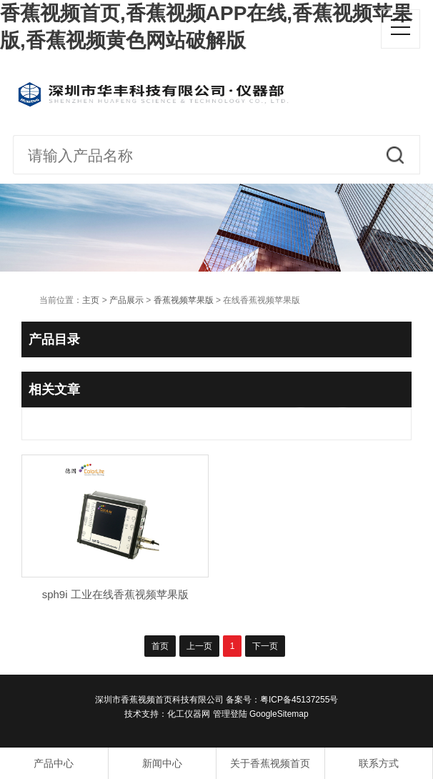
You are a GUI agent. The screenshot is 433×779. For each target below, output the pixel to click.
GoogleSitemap (279, 714)
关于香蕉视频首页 (270, 763)
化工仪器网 (188, 714)
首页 (160, 646)
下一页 (265, 646)
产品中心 (54, 763)
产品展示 (126, 300)
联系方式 (379, 763)
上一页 (199, 646)
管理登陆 (230, 714)
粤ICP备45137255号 (299, 700)
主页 (90, 300)
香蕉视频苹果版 (184, 300)
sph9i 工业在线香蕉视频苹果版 (115, 594)
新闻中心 (162, 763)
